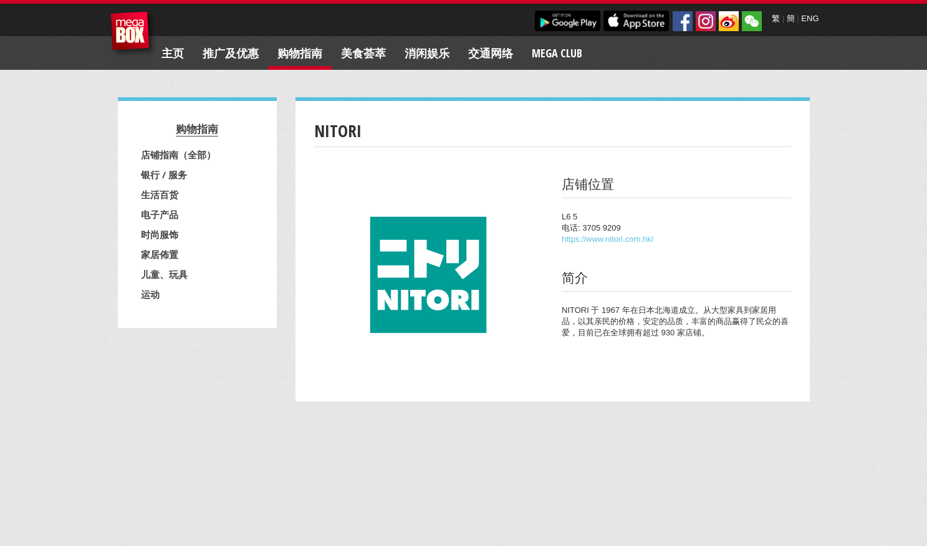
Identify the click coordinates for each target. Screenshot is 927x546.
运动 (150, 294)
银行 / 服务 (164, 174)
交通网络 (490, 53)
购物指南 (299, 53)
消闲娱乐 (427, 53)
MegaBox (133, 34)
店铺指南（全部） (178, 154)
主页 (172, 53)
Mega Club (557, 53)
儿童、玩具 (164, 274)
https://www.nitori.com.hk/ (607, 239)
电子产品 (159, 214)
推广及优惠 (231, 53)
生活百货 (159, 194)
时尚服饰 (159, 234)
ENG (810, 18)
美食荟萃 (363, 53)
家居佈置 (159, 254)
